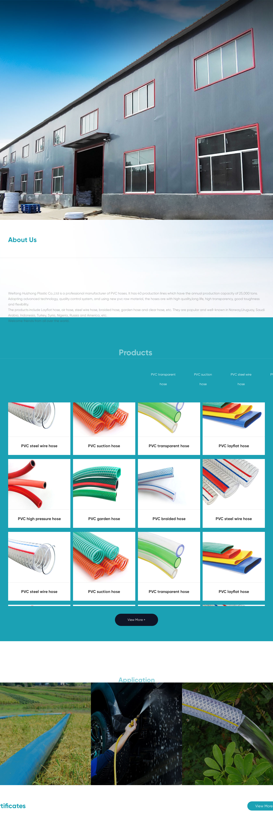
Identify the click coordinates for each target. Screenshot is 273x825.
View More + (136, 620)
